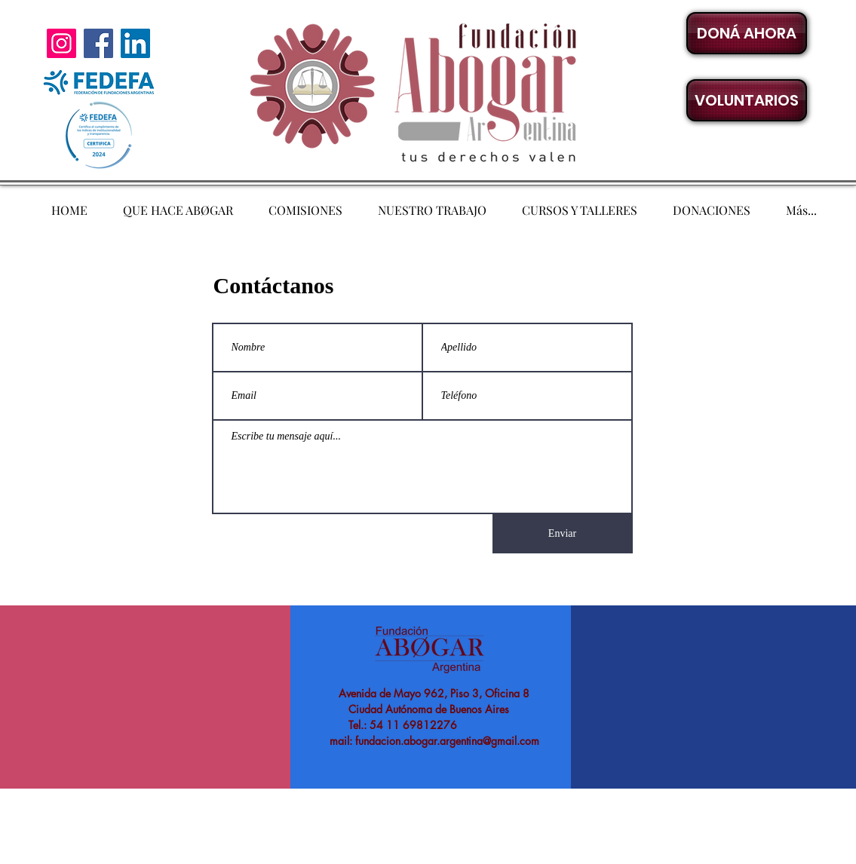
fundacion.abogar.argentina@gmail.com (447, 741)
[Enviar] (562, 533)
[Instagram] (61, 43)
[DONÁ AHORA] (746, 33)
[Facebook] (98, 43)
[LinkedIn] (135, 43)
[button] (746, 100)
